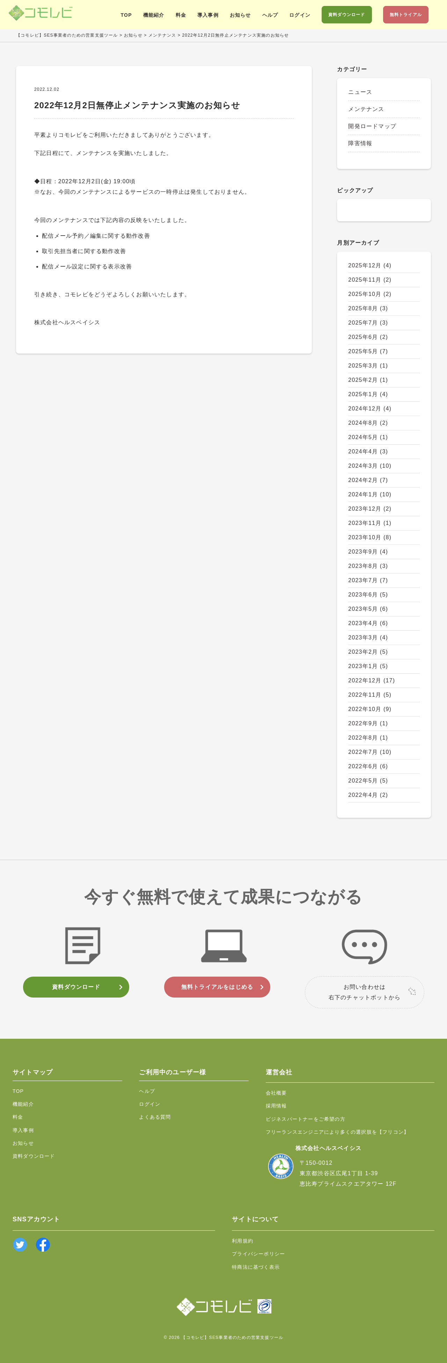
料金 (181, 15)
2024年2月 (368, 480)
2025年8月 (368, 308)
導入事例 (208, 15)
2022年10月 (369, 709)
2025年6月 (368, 337)
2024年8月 (368, 423)
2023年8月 (368, 566)
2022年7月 (369, 752)
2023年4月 (368, 623)
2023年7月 (368, 580)
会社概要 (276, 1093)
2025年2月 (368, 380)
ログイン (299, 15)
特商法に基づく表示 (256, 1267)
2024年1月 (369, 494)
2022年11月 (369, 695)
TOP (126, 15)
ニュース (360, 92)
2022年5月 (368, 781)
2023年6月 (368, 595)
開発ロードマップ (372, 126)
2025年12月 (369, 265)
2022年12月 (371, 680)
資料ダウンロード (346, 14)
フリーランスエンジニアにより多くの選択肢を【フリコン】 (337, 1132)
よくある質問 (155, 1117)
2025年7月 (368, 323)
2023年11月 (369, 523)
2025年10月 (369, 294)
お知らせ (240, 15)
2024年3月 (369, 466)
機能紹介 (153, 15)
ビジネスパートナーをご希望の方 (305, 1119)
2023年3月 (368, 637)
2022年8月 (368, 738)
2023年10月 (369, 537)
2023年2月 (368, 652)
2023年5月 (368, 609)
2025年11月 (369, 280)
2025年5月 (368, 351)
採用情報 (276, 1106)
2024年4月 (368, 451)
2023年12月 (369, 509)
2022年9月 (368, 723)
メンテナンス (366, 109)
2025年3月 (368, 366)
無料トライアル (406, 14)
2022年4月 (368, 795)
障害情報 (360, 143)
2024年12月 (369, 409)
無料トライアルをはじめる (217, 987)
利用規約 (242, 1241)
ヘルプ (270, 15)
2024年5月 (368, 437)
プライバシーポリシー (258, 1254)
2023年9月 (368, 552)
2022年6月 (368, 766)
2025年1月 (368, 394)
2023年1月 (368, 666)
